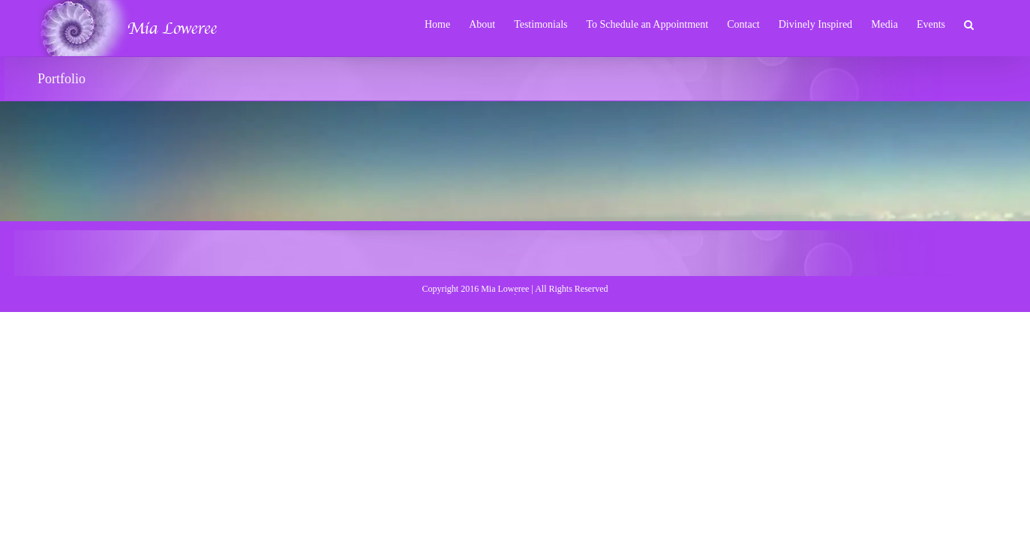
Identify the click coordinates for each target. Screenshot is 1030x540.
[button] (987, 23)
